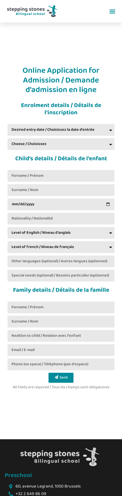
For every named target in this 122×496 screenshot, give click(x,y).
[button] (112, 11)
